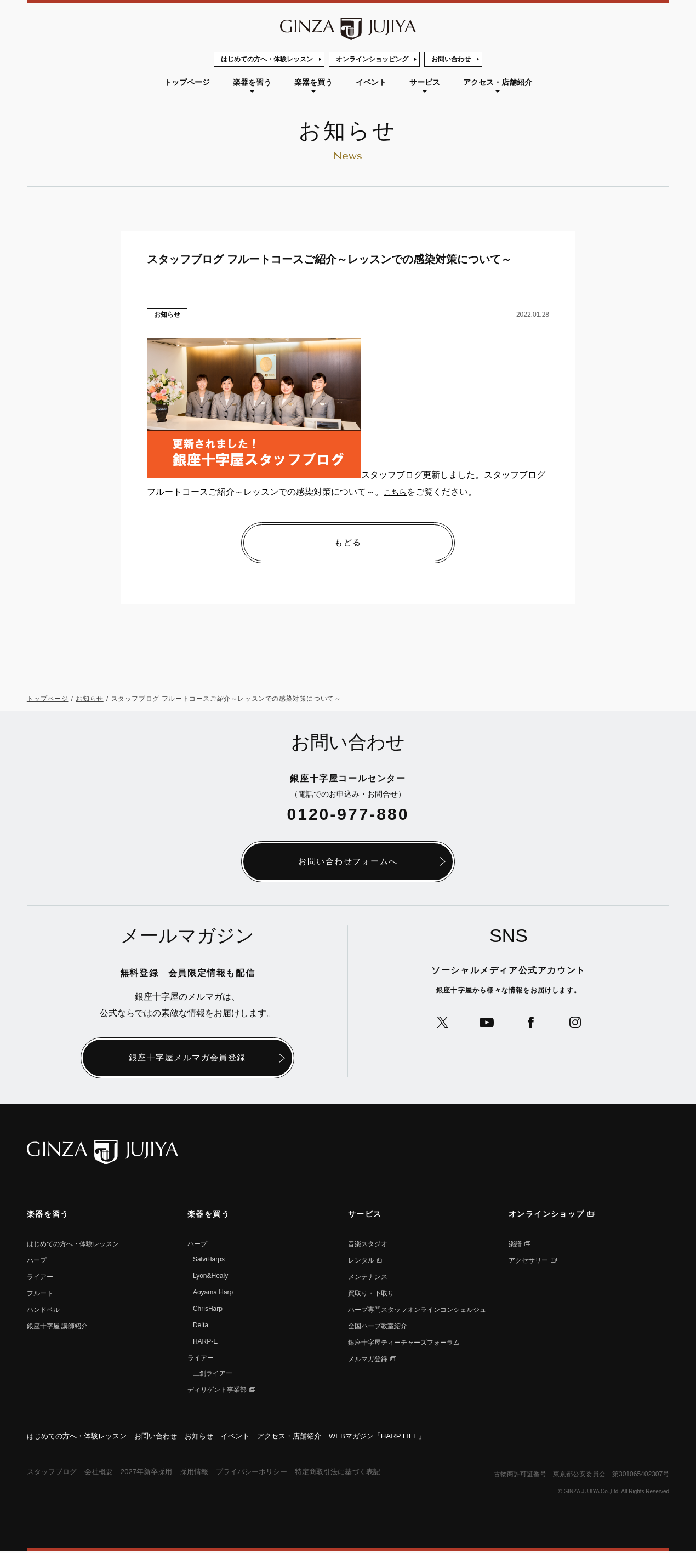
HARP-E (205, 1342)
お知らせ (167, 314)
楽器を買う (313, 82)
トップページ (187, 82)
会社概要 (103, 1473)
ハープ (37, 1261)
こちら (397, 491)
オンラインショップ (547, 1215)
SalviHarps (209, 1260)
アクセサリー (528, 1261)
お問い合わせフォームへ (348, 861)
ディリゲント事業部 (217, 1391)
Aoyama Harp (213, 1293)
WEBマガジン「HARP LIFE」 (400, 1437)
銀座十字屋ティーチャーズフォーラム (404, 1344)
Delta (200, 1326)
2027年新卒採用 (154, 1473)
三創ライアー (212, 1374)
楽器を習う (252, 82)
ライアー (40, 1278)
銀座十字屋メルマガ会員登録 (188, 1059)
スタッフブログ (54, 1473)
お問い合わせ (451, 59)
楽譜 (515, 1245)
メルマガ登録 (367, 1360)
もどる (348, 542)
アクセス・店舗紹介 (497, 82)
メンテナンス (367, 1278)
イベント (371, 82)
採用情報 (205, 1473)
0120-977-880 (348, 814)
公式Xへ (438, 1024)
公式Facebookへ (532, 1024)
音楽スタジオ (367, 1245)
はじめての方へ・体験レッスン (267, 59)
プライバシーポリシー (266, 1473)
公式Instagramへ (579, 1024)
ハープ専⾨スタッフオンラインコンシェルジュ (417, 1311)
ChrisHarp (208, 1310)
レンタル (361, 1261)
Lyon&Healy (210, 1277)
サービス (424, 82)
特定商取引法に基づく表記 (358, 1473)
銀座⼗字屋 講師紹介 (57, 1327)
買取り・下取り (371, 1294)
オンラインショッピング (372, 59)
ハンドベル (43, 1311)
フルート (40, 1294)
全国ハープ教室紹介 (377, 1327)
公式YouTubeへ (485, 1024)
